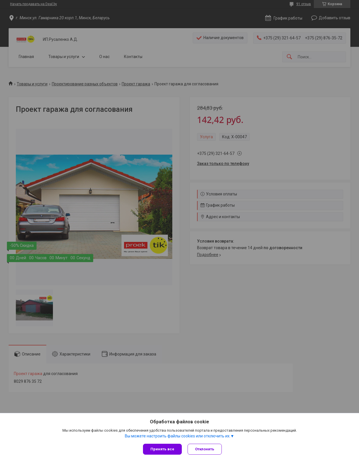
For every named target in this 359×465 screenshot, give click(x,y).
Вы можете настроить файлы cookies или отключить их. (177, 436)
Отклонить (204, 449)
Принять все (162, 449)
